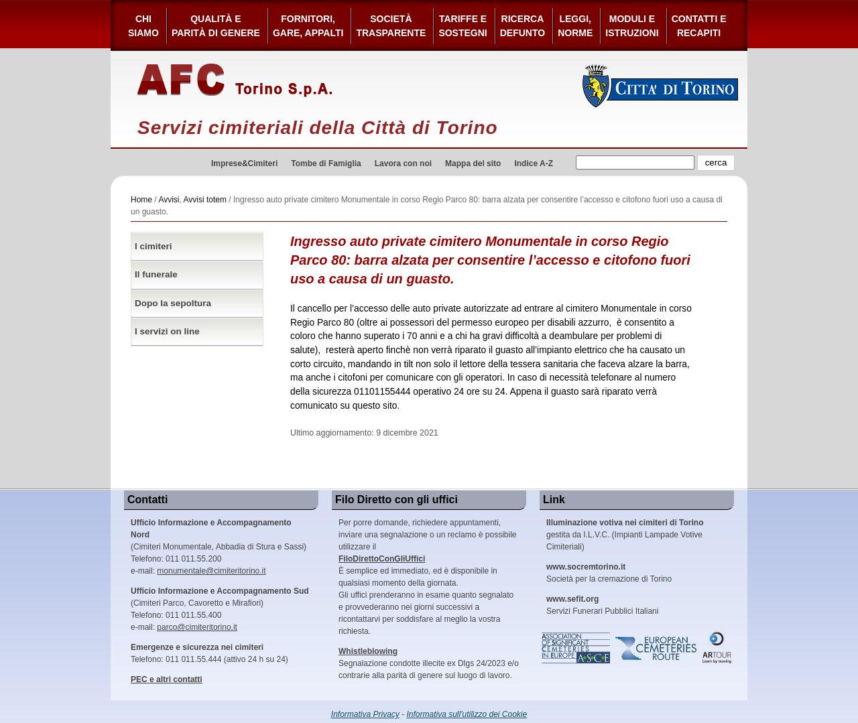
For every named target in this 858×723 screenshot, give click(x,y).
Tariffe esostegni (462, 25)
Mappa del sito (473, 163)
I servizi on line (167, 331)
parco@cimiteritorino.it (197, 627)
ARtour (717, 648)
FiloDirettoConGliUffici (382, 559)
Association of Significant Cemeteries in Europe (576, 648)
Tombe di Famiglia (326, 163)
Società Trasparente (391, 25)
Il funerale (156, 274)
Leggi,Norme (575, 25)
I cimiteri (153, 246)
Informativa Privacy (365, 714)
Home (141, 199)
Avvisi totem (205, 199)
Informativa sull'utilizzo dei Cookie (467, 714)
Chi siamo (143, 25)
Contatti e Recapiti (699, 25)
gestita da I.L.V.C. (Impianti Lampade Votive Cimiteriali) (624, 534)
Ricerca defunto (522, 25)
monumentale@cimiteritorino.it (211, 571)
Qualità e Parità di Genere (216, 25)
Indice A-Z (533, 163)
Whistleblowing (368, 651)
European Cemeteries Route (656, 648)
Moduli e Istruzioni (631, 25)
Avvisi (168, 199)
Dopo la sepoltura (173, 303)
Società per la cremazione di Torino (609, 573)
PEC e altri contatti (166, 679)
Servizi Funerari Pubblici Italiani (602, 605)
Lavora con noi (403, 163)
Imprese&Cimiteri (244, 163)
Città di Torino (660, 86)
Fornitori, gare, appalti (308, 25)
